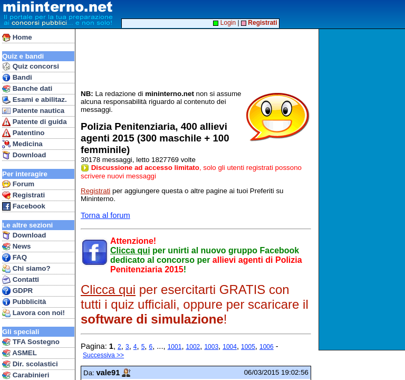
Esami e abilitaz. (34, 100)
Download (24, 155)
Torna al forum (105, 215)
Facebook (23, 206)
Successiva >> (103, 355)
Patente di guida (34, 122)
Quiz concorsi (30, 66)
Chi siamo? (26, 268)
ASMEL (19, 353)
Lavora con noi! (33, 313)
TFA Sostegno (31, 342)
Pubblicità (24, 302)
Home (17, 37)
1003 (211, 346)
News (16, 246)
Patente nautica (33, 111)
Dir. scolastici (30, 364)
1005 (248, 346)
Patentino (23, 133)
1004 (230, 346)
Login (224, 22)
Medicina (22, 144)
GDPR (17, 291)
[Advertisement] (363, 189)
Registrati (23, 195)
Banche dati (27, 88)
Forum (18, 184)
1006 (266, 346)
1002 (193, 346)
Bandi (17, 77)
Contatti (20, 280)
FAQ (14, 257)
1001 (175, 346)
